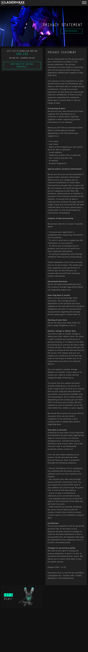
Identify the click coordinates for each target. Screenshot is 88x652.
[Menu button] (84, 2)
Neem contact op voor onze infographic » (22, 65)
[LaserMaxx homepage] (13, 3)
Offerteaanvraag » (71, 31)
